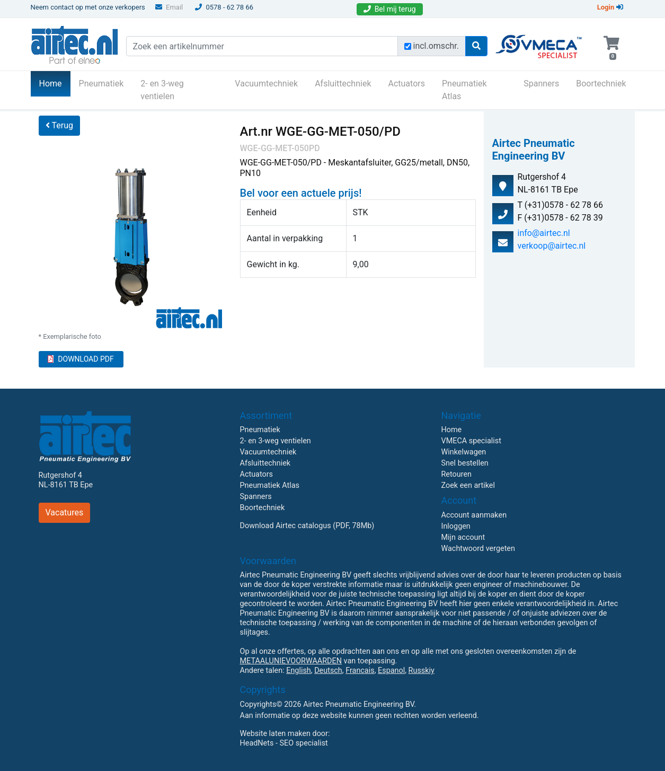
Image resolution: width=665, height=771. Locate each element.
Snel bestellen (465, 463)
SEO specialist (304, 743)
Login (610, 7)
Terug (59, 125)
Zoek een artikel (468, 485)
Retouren (456, 474)
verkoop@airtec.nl (552, 246)
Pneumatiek (101, 83)
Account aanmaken (474, 515)
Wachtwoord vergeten (478, 548)
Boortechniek (601, 83)
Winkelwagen (463, 452)
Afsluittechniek (343, 83)
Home (54, 83)
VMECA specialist (471, 440)
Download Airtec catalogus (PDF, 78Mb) (307, 525)
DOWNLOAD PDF (80, 359)
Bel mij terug (389, 9)
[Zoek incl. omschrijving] (407, 46)
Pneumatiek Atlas (464, 89)
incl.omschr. (436, 46)
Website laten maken (275, 733)
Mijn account (463, 537)
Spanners (541, 83)
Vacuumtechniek (266, 83)
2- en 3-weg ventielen (162, 89)
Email (169, 7)
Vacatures (65, 512)
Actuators (406, 83)
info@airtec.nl (544, 233)
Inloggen (456, 526)
